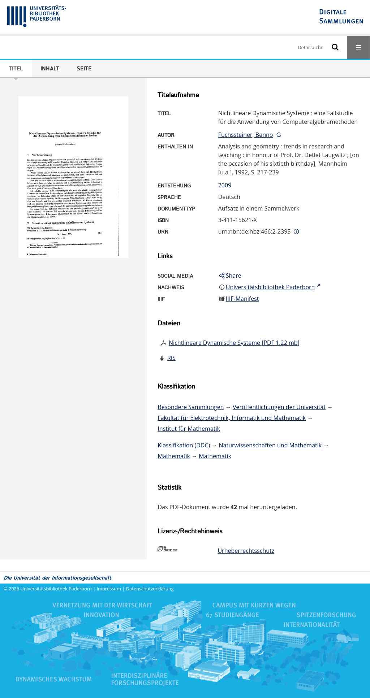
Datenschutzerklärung (150, 588)
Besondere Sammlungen (191, 407)
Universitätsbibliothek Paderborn (56, 588)
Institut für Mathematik (189, 429)
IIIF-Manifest (242, 299)
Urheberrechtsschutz (246, 551)
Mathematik (174, 456)
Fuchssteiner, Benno (245, 135)
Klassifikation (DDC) (184, 445)
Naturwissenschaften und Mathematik (270, 445)
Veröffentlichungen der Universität (279, 407)
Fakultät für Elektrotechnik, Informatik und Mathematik (232, 418)
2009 (225, 185)
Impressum (109, 588)
